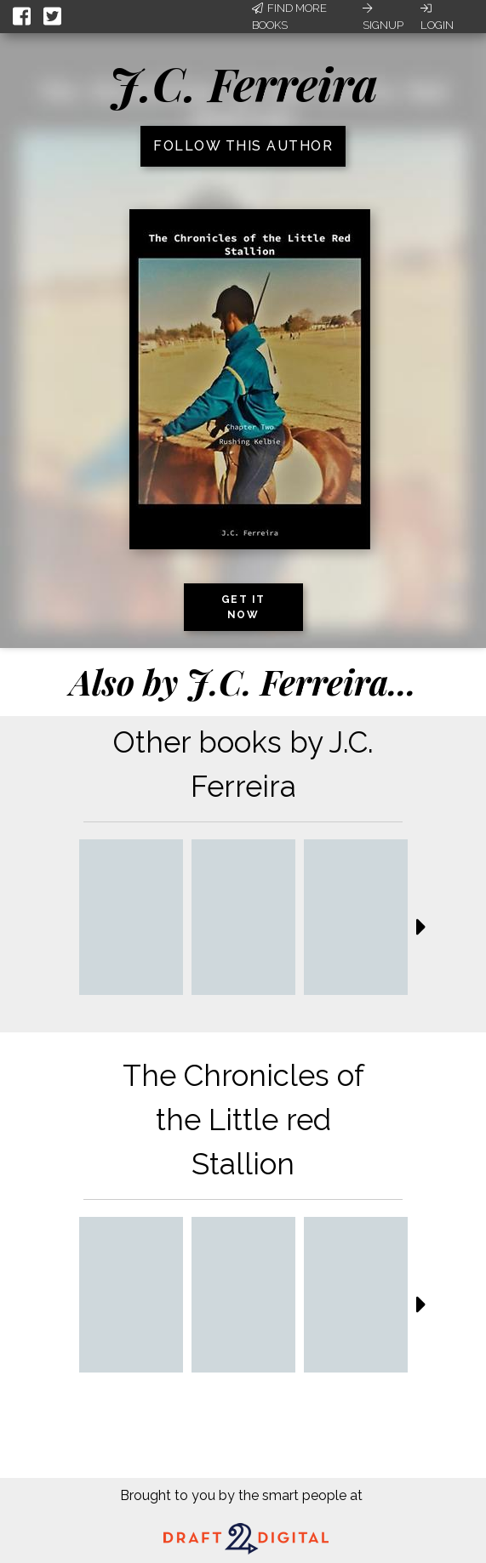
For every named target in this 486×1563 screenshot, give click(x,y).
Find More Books (289, 16)
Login (437, 17)
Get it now (243, 607)
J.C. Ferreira (243, 83)
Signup (383, 17)
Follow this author (243, 146)
